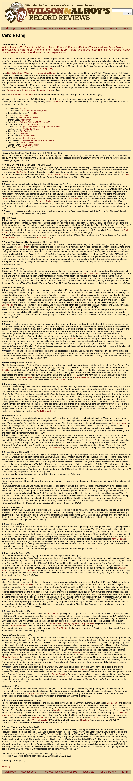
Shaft (72, 338)
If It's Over (26, 120)
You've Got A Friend (29, 145)
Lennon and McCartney (46, 73)
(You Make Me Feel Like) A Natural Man (38, 140)
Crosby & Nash (119, 423)
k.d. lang (85, 720)
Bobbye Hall (7, 305)
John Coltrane (118, 539)
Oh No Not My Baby (32, 129)
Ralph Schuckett (90, 273)
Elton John (112, 703)
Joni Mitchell (26, 584)
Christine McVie (29, 90)
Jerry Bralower (87, 623)
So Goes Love (26, 147)
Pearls (73, 49)
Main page (9, 28)
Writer (5, 47)
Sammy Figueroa (71, 623)
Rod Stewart (43, 237)
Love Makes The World (31, 52)
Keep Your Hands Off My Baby (33, 111)
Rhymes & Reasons (67, 47)
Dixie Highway (29, 138)
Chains (23, 108)
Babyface (57, 710)
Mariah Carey (46, 90)
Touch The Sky (60, 49)
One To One (84, 49)
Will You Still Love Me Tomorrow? (34, 122)
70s (66, 28)
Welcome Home (42, 49)
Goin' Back (23, 115)
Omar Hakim (56, 623)
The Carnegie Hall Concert (33, 47)
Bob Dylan (12, 73)
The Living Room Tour (56, 52)
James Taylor (13, 90)
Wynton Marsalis (39, 720)
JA (116, 28)
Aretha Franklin (9, 237)
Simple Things (25, 49)
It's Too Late (26, 131)
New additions (28, 28)
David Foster (37, 717)
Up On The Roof (31, 124)
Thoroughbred (9, 49)
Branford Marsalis (18, 626)
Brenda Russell (30, 570)
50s (75, 28)
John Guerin (59, 380)
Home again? (8, 766)
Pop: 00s (48, 28)
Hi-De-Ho (33, 113)
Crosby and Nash (33, 693)
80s (61, 28)
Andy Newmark (82, 377)
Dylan (77, 652)
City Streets (115, 49)
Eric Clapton (53, 613)
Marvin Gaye (26, 377)
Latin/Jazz (88, 28)
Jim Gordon (21, 172)
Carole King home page (22, 94)
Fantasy (83, 47)
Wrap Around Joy (98, 47)
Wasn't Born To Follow (28, 117)
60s (70, 28)
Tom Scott (6, 370)
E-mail (126, 28)
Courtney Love (46, 68)
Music (52, 47)
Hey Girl (24, 133)
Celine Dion (94, 717)
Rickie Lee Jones (10, 657)
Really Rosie (115, 47)
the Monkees (55, 101)
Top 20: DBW (107, 28)
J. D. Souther (54, 447)
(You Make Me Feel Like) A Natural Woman (41, 127)
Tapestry (14, 47)
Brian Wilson (24, 73)
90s (56, 28)
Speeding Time (99, 49)
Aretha (5, 198)
